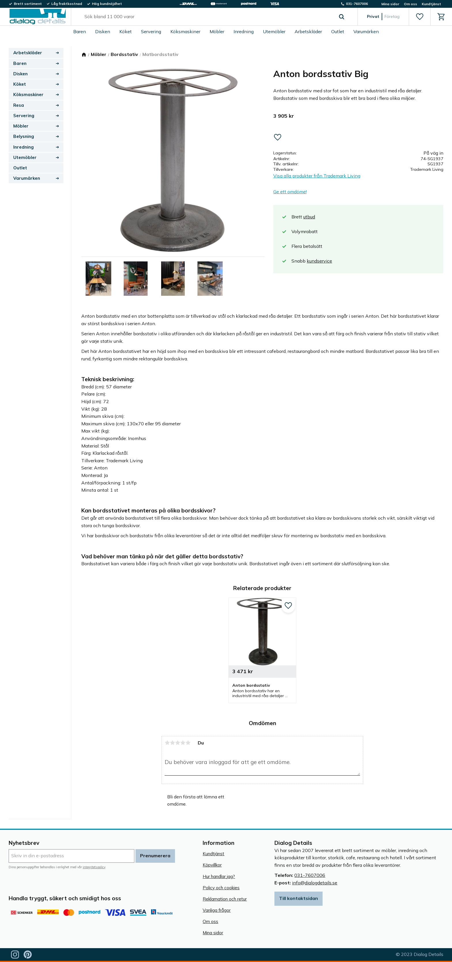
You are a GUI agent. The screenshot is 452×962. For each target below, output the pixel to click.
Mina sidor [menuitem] (390, 4)
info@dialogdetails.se (314, 883)
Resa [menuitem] (18, 105)
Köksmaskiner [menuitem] (185, 31)
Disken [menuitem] (102, 31)
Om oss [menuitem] (410, 4)
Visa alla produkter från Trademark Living (316, 176)
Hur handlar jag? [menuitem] (219, 876)
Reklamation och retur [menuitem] (225, 899)
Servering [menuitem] (151, 31)
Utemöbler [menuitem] (274, 31)
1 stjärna (167, 742)
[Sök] (341, 17)
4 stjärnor (182, 742)
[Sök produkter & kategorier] (207, 17)
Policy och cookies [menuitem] (221, 887)
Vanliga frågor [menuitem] (217, 910)
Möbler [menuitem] (217, 31)
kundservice (319, 261)
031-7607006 (309, 875)
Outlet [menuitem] (337, 31)
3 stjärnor (177, 742)
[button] (419, 17)
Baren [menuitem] (79, 31)
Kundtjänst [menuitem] (431, 4)
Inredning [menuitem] (243, 31)
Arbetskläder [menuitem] (308, 31)
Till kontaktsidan (298, 898)
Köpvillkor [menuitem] (212, 865)
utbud (309, 217)
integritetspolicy (94, 867)
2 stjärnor (172, 742)
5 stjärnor (188, 742)
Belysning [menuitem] (23, 136)
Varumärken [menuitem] (366, 31)
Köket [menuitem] (125, 31)
